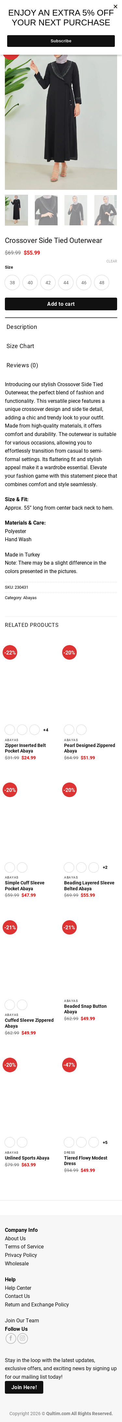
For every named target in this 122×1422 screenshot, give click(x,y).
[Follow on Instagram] (22, 1338)
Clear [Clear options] (111, 261)
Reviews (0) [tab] (22, 365)
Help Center (18, 1287)
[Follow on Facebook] (11, 1338)
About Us (15, 1238)
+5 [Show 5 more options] (105, 1142)
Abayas (30, 597)
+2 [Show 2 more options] (105, 867)
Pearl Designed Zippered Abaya (89, 748)
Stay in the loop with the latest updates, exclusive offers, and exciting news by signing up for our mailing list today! (61, 1368)
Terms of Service (24, 1246)
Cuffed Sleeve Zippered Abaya (29, 1023)
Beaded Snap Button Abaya (85, 1009)
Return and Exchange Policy (37, 1304)
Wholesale (17, 1263)
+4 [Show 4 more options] (45, 729)
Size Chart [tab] (20, 346)
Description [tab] (22, 327)
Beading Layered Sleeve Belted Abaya (89, 886)
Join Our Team (22, 1320)
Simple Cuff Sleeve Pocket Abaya (25, 886)
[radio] (12, 282)
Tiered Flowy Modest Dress (85, 1161)
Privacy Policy (21, 1254)
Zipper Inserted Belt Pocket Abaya (25, 748)
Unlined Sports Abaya (27, 1158)
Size (9, 267)
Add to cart (61, 304)
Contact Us (17, 1295)
